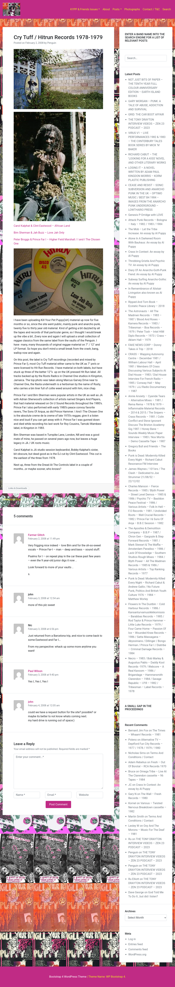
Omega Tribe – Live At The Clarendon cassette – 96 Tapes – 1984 (147, 775)
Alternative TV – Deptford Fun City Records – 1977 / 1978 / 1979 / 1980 (145, 744)
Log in (132, 939)
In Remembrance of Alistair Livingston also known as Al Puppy (145, 292)
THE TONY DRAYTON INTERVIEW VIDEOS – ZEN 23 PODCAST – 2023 (146, 123)
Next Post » (107, 499)
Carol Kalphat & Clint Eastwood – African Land (42, 225)
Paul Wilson (35, 671)
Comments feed (138, 949)
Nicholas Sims (137, 753)
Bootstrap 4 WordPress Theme (67, 976)
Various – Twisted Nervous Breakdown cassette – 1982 (147, 807)
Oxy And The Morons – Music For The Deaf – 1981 (146, 830)
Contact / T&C (151, 9)
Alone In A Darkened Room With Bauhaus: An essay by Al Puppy (146, 242)
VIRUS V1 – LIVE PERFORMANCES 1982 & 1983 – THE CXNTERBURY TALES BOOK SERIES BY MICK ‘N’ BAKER (147, 141)
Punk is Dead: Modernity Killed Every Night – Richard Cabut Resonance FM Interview (146, 459)
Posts (116, 9)
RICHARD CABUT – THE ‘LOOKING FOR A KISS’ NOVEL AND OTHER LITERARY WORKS (147, 158)
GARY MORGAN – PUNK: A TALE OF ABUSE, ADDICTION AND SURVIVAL (145, 105)
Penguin (51, 42)
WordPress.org (137, 954)
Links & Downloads (17, 488)
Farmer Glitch (36, 535)
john (30, 701)
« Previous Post (12, 499)
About (106, 9)
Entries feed (135, 944)
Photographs (132, 9)
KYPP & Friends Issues (84, 9)
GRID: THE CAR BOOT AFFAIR (146, 114)
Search (167, 9)
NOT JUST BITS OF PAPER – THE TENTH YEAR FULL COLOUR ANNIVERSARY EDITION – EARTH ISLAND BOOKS (145, 88)
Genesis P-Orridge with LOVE (145, 214)
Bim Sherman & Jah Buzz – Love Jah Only (39, 232)
